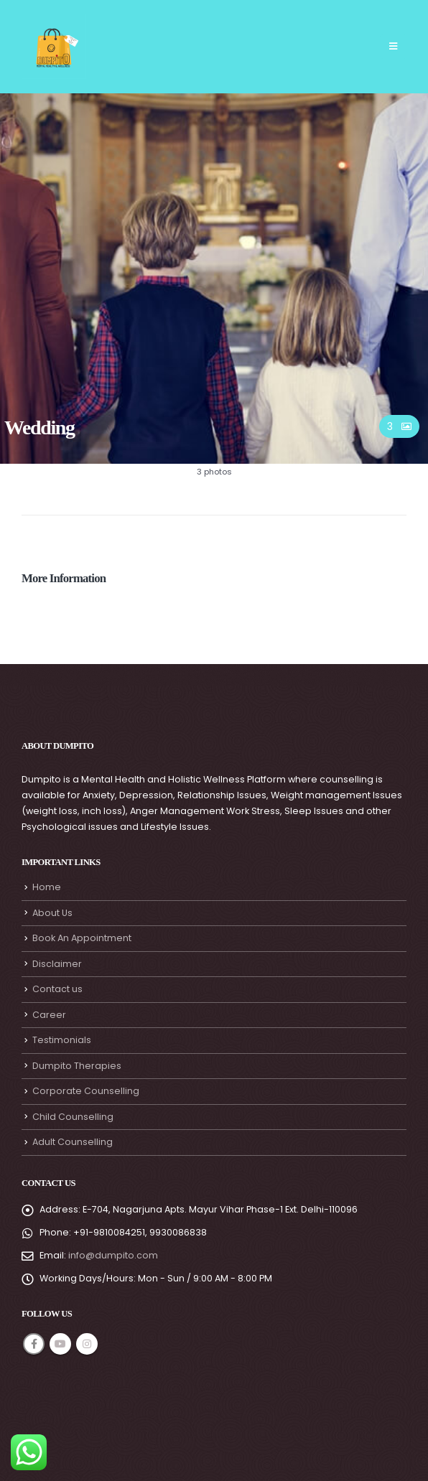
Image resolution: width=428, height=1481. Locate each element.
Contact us (57, 989)
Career (49, 1015)
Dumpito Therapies (76, 1066)
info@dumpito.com (113, 1255)
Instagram (87, 1344)
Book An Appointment (81, 938)
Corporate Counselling (85, 1091)
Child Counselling (72, 1117)
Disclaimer (57, 964)
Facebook (34, 1344)
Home (46, 887)
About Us (52, 913)
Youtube (60, 1344)
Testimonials (61, 1040)
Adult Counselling (72, 1142)
